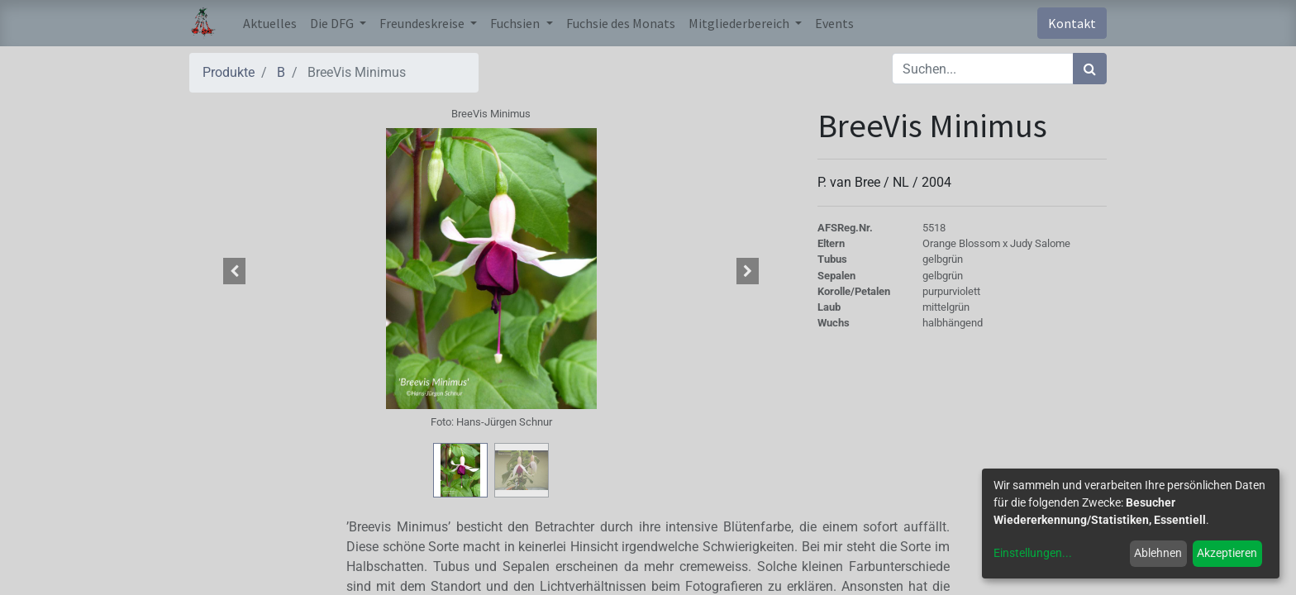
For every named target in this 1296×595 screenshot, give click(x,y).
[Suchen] (1090, 68)
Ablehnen (1158, 552)
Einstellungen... (1032, 552)
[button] (234, 271)
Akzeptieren (1227, 552)
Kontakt (1072, 23)
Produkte (228, 72)
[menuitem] (269, 23)
